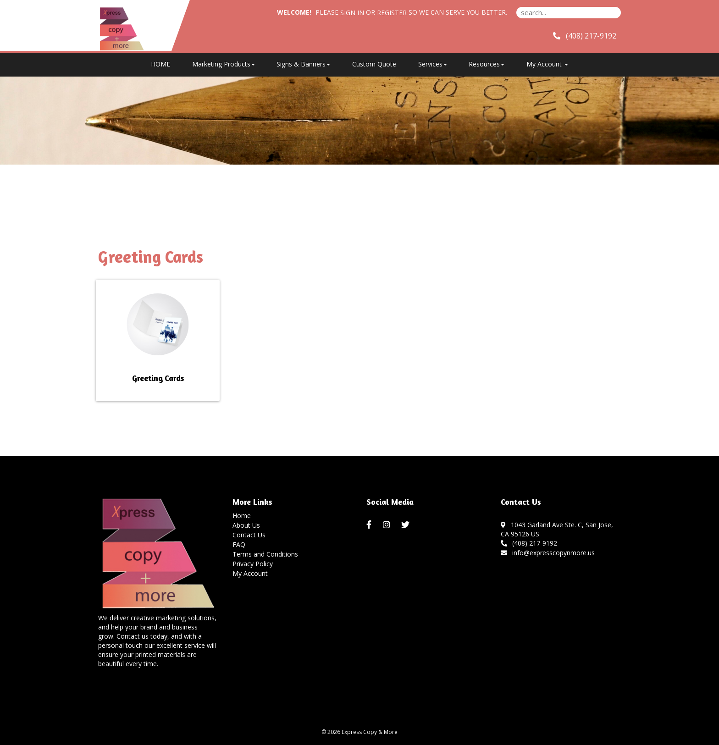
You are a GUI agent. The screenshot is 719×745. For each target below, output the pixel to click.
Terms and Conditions (265, 554)
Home (241, 515)
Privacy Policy (252, 563)
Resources (486, 64)
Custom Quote (374, 64)
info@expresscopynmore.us (548, 552)
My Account (250, 573)
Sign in (352, 12)
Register (392, 12)
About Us (246, 525)
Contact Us (248, 534)
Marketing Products (223, 64)
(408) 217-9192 (529, 543)
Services (432, 64)
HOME (160, 64)
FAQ (238, 544)
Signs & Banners (303, 64)
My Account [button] (547, 64)
